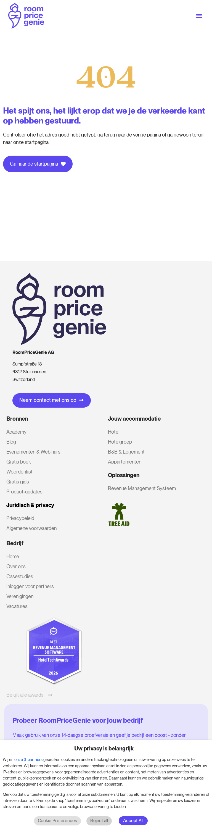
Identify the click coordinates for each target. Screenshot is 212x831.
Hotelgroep (120, 442)
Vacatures (17, 606)
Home (12, 556)
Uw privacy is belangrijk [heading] (104, 748)
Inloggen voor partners (30, 586)
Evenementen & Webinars (33, 452)
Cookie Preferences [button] (57, 820)
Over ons (16, 566)
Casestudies (19, 576)
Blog (11, 442)
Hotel (113, 432)
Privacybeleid (20, 518)
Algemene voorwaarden (31, 528)
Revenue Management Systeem (142, 488)
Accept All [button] (133, 820)
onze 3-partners (28, 759)
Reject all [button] (99, 820)
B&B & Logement (126, 452)
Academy (16, 432)
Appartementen (124, 462)
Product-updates (24, 492)
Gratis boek (18, 462)
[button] (199, 15)
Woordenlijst (19, 472)
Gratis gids (17, 482)
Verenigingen (19, 596)
